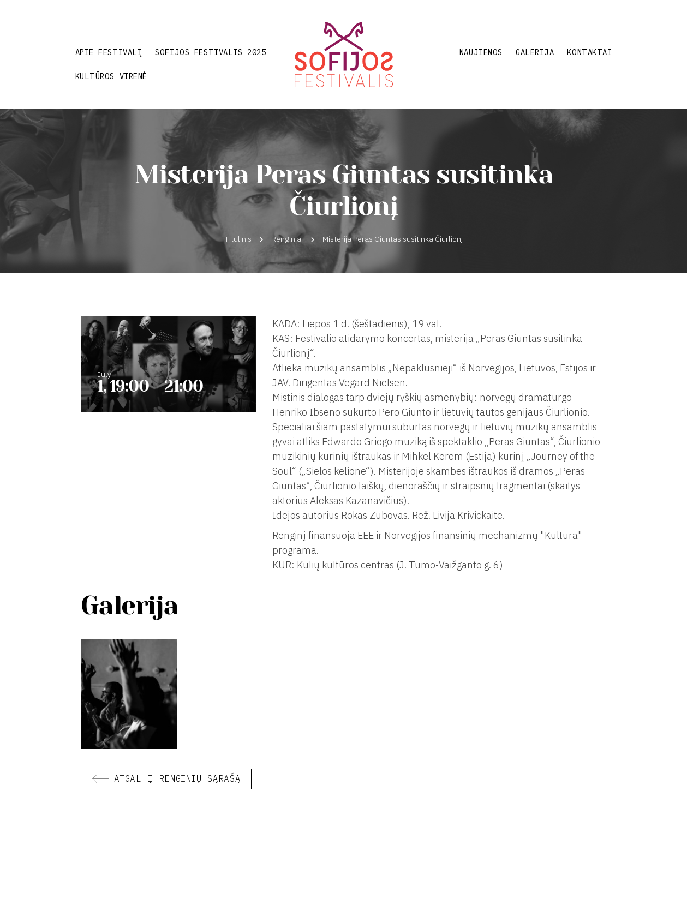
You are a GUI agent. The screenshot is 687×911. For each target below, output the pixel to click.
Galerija (535, 52)
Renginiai (287, 239)
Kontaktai (589, 52)
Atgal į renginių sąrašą (177, 778)
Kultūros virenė (111, 76)
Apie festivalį (108, 52)
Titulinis (238, 239)
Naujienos (481, 52)
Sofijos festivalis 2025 (210, 52)
